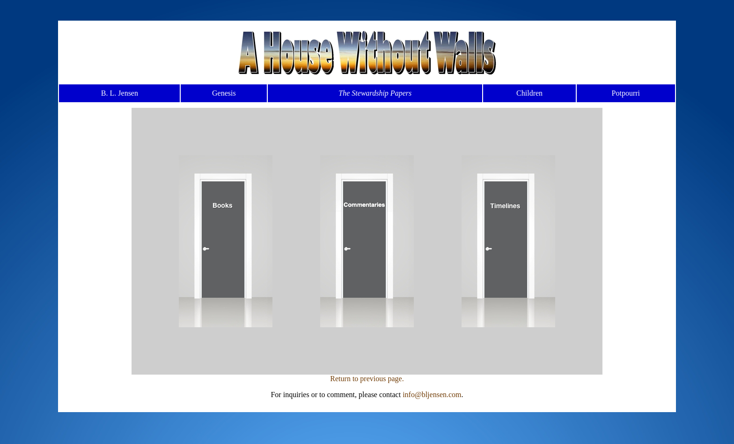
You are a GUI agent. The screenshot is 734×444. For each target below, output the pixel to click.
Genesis (224, 93)
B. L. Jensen (119, 93)
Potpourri (626, 93)
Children (529, 93)
